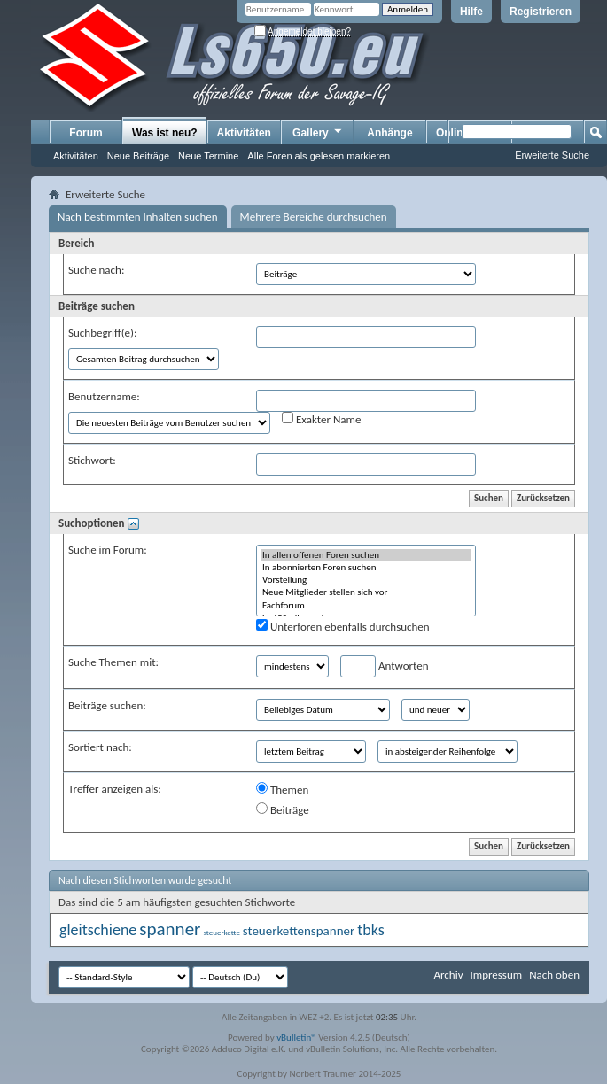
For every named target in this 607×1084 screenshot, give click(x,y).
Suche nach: (96, 269)
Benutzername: (104, 396)
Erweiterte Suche (552, 155)
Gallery (318, 132)
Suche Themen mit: (113, 662)
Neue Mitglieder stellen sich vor (366, 592)
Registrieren (541, 11)
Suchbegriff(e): (102, 332)
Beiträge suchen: (107, 705)
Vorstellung (366, 580)
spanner (169, 929)
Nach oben (554, 974)
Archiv (448, 974)
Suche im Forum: (107, 549)
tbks (371, 930)
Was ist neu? (165, 133)
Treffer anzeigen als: (114, 788)
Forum (85, 133)
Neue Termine (208, 156)
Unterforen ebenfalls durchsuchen (343, 626)
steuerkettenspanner (298, 931)
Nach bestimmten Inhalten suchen (138, 216)
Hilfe (471, 11)
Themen (282, 789)
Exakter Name (321, 419)
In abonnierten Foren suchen (366, 567)
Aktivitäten (75, 156)
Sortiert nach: (100, 747)
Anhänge (389, 133)
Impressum (496, 974)
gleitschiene (97, 930)
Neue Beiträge (138, 156)
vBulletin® (296, 1037)
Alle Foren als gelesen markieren (318, 156)
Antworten (384, 666)
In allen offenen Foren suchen (366, 555)
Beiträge (282, 809)
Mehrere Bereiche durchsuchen (313, 216)
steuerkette (221, 932)
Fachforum (366, 606)
